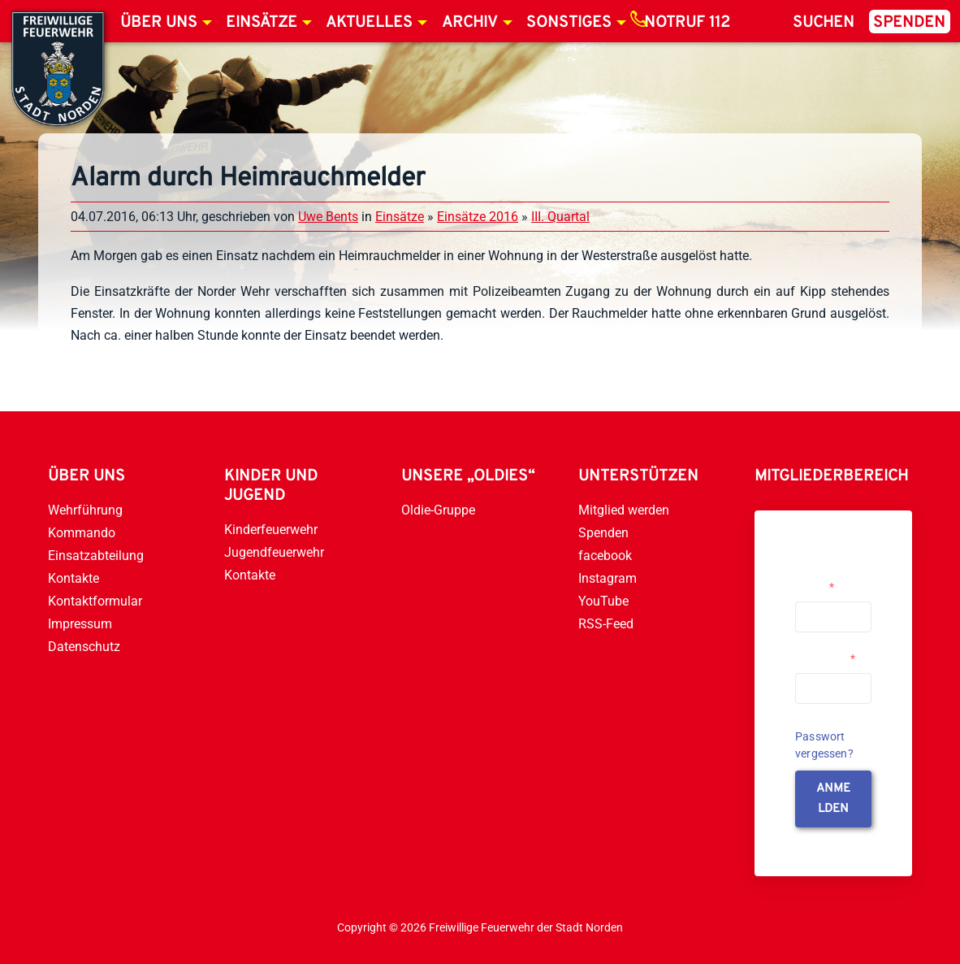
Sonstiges (569, 23)
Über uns (158, 23)
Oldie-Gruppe (438, 510)
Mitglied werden (623, 510)
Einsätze (261, 23)
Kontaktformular (95, 601)
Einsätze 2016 (477, 216)
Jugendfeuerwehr (274, 552)
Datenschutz (84, 646)
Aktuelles (369, 23)
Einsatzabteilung (96, 555)
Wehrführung (85, 510)
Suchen (823, 23)
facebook (605, 555)
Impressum (80, 624)
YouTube (603, 601)
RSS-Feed (606, 624)
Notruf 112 (687, 23)
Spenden (909, 23)
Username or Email (827, 580)
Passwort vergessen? (824, 745)
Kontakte (73, 578)
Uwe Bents (328, 216)
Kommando (81, 533)
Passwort (825, 658)
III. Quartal (560, 216)
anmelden (833, 799)
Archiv (470, 23)
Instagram (607, 578)
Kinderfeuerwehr (271, 529)
